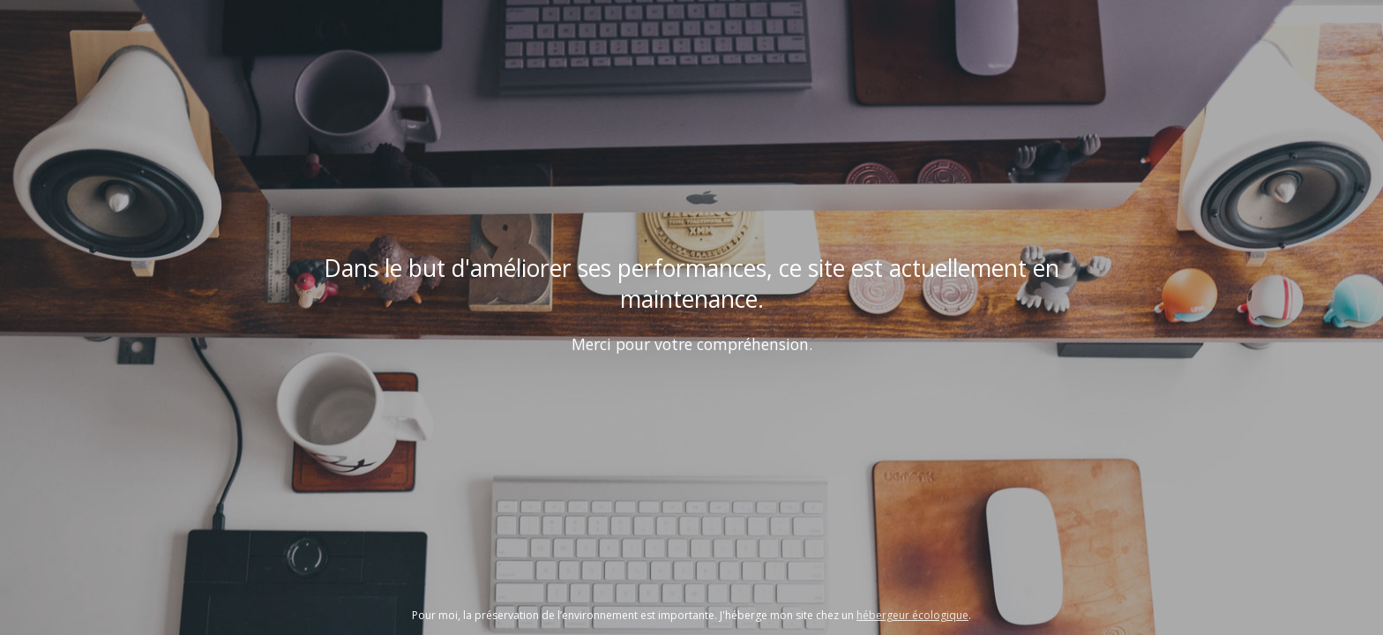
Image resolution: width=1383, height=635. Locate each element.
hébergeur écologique (912, 615)
